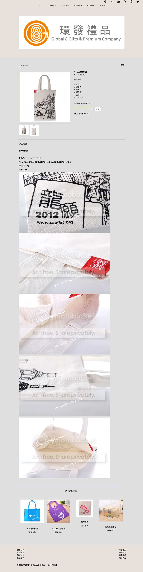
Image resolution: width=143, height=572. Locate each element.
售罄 (97, 109)
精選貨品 (122, 555)
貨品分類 (78, 6)
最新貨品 (122, 553)
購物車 (102, 6)
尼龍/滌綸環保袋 (58, 529)
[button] (105, 1)
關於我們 (20, 550)
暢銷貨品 (122, 558)
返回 (122, 65)
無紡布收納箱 (110, 527)
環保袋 (78, 87)
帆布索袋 (84, 522)
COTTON (80, 97)
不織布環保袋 (32, 529)
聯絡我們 (52, 6)
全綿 (78, 95)
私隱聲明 (20, 558)
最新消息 (20, 555)
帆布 (78, 84)
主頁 (40, 6)
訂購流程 (20, 553)
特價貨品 (65, 6)
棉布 (78, 90)
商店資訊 (90, 6)
